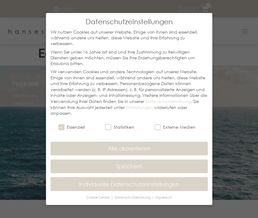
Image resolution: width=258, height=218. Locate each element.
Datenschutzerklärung (168, 97)
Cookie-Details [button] (98, 193)
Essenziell (71, 123)
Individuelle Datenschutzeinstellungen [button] (129, 180)
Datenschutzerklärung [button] (133, 193)
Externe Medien (175, 123)
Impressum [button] (163, 193)
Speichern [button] (129, 162)
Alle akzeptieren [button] (129, 144)
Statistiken (119, 123)
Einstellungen (139, 103)
